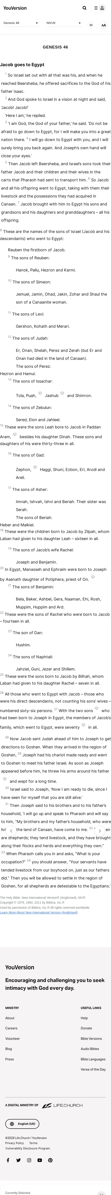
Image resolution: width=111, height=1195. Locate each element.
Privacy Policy (14, 1143)
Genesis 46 (22, 23)
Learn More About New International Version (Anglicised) (39, 912)
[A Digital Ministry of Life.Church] (55, 1103)
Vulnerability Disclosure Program (27, 1148)
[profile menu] (99, 8)
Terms (33, 1143)
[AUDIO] (91, 25)
